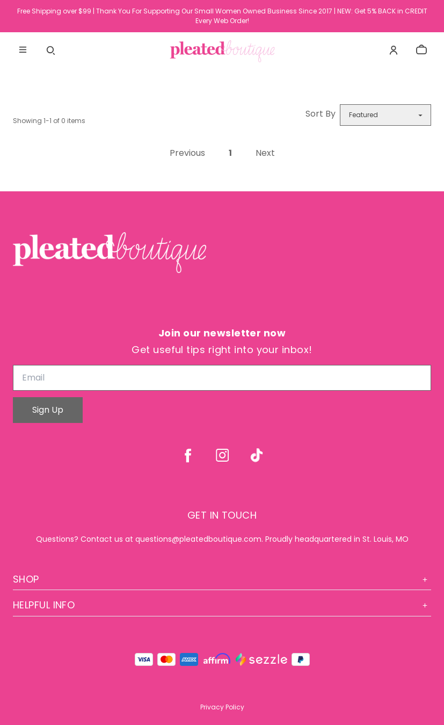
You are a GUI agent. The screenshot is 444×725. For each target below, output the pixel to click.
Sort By (320, 113)
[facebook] (188, 455)
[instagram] (222, 455)
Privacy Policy (222, 707)
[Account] (393, 50)
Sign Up (47, 410)
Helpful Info (222, 605)
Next (265, 153)
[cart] (421, 50)
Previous (187, 153)
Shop (222, 579)
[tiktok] (257, 455)
